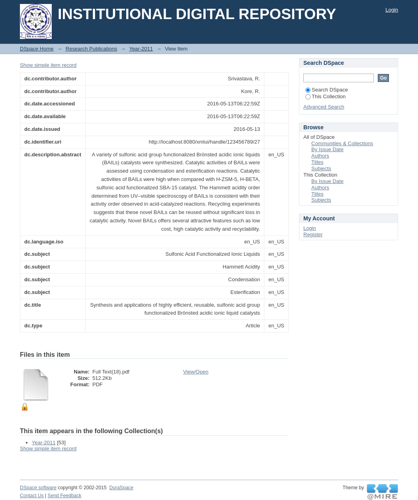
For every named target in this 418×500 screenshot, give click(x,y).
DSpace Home (37, 49)
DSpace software (38, 487)
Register (312, 234)
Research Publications (91, 49)
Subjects (321, 168)
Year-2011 (141, 49)
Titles (317, 162)
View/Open (195, 372)
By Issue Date (327, 149)
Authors (320, 156)
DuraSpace (121, 487)
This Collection (325, 96)
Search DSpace (326, 90)
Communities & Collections (342, 143)
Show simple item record (48, 65)
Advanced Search (323, 107)
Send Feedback (65, 495)
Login (391, 10)
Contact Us (32, 495)
